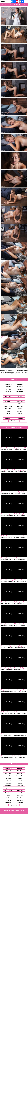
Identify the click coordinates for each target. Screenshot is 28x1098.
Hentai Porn (8, 491)
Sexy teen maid (5, 784)
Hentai (20, 489)
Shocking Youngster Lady (8, 608)
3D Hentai (8, 481)
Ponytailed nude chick (20, 543)
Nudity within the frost (20, 652)
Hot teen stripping (6, 740)
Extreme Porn (20, 486)
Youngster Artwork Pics (7, 564)
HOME (3, 2)
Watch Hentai (20, 513)
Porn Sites (19, 479)
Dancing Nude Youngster (8, 652)
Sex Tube (8, 508)
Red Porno (19, 506)
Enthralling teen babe (19, 850)
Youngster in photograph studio (9, 762)
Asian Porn (20, 481)
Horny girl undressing (7, 674)
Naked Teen (20, 501)
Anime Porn (8, 484)
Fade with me (4, 696)
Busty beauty (4, 806)
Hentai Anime (8, 493)
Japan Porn (8, 498)
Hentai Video (20, 493)
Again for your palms (19, 696)
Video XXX (20, 510)
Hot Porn (20, 491)
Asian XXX (19, 484)
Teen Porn (19, 508)
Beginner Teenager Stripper (8, 630)
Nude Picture (8, 503)
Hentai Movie (8, 496)
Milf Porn (20, 498)
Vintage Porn (8, 510)
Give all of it (4, 543)
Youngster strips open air (8, 718)
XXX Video (14, 515)
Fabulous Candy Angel (20, 718)
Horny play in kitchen (19, 586)
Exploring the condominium (8, 828)
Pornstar (8, 506)
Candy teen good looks (7, 850)
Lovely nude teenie (19, 630)
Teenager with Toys (19, 762)
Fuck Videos (8, 489)
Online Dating (8, 479)
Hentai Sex (20, 496)
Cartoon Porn (8, 486)
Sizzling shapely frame (20, 608)
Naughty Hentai (8, 501)
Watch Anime (8, 513)
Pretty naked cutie (19, 806)
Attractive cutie (18, 674)
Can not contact (5, 586)
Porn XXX (19, 503)
